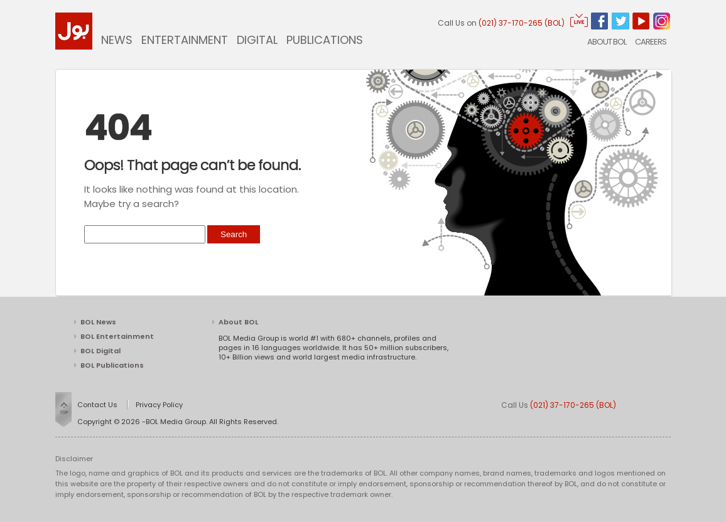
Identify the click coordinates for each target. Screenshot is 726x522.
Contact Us (97, 405)
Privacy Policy (159, 405)
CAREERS (650, 42)
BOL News (98, 322)
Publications (324, 40)
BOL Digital (100, 351)
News (117, 40)
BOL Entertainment (117, 336)
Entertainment (184, 40)
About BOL (606, 42)
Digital (257, 40)
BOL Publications (112, 365)
